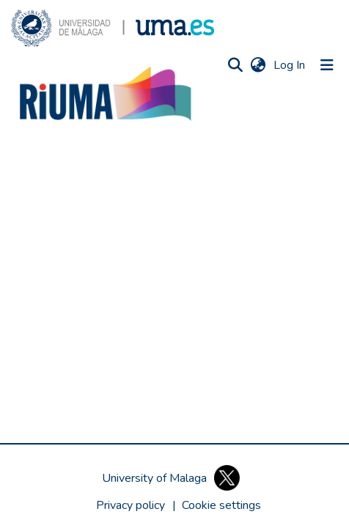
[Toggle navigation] (327, 65)
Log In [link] (289, 65)
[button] (112, 28)
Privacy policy (130, 505)
